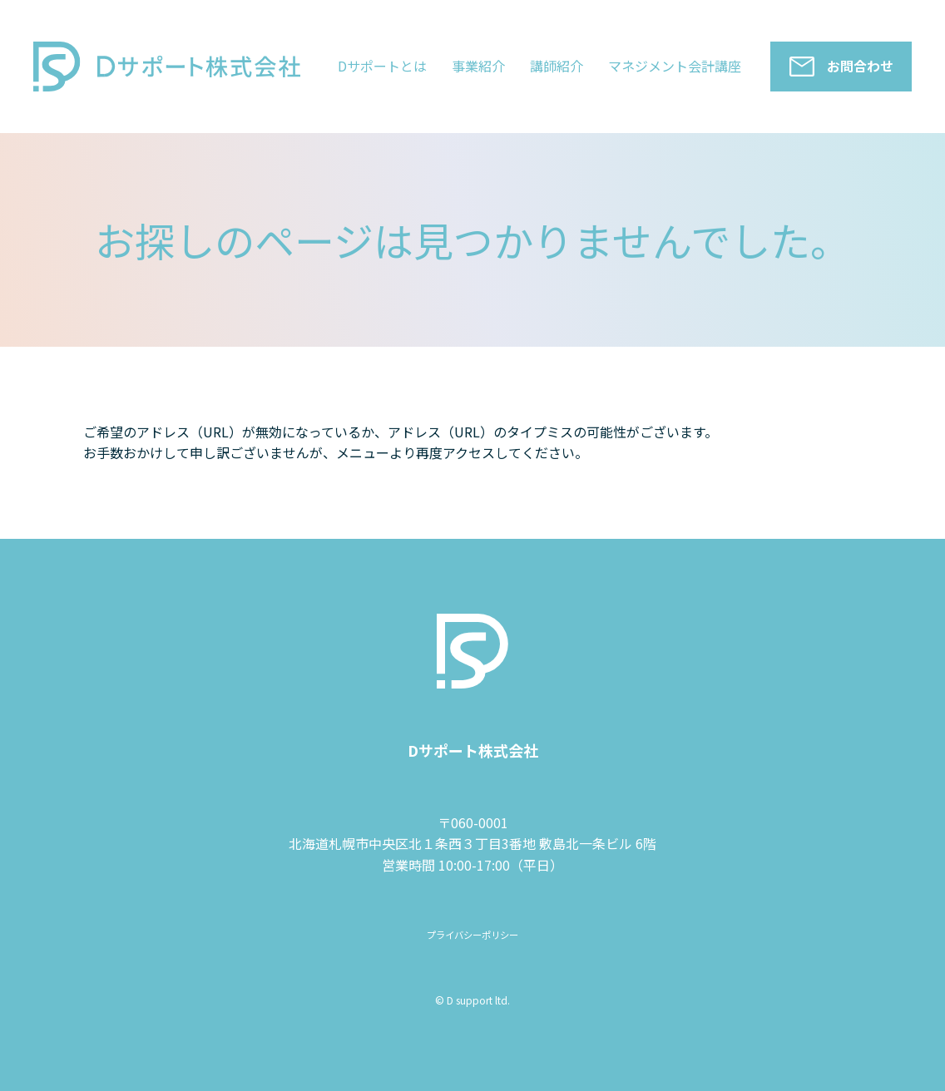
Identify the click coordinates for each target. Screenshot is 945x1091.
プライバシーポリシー (472, 934)
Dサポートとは (382, 66)
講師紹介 (556, 66)
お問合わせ (860, 66)
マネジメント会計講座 (674, 66)
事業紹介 (478, 66)
